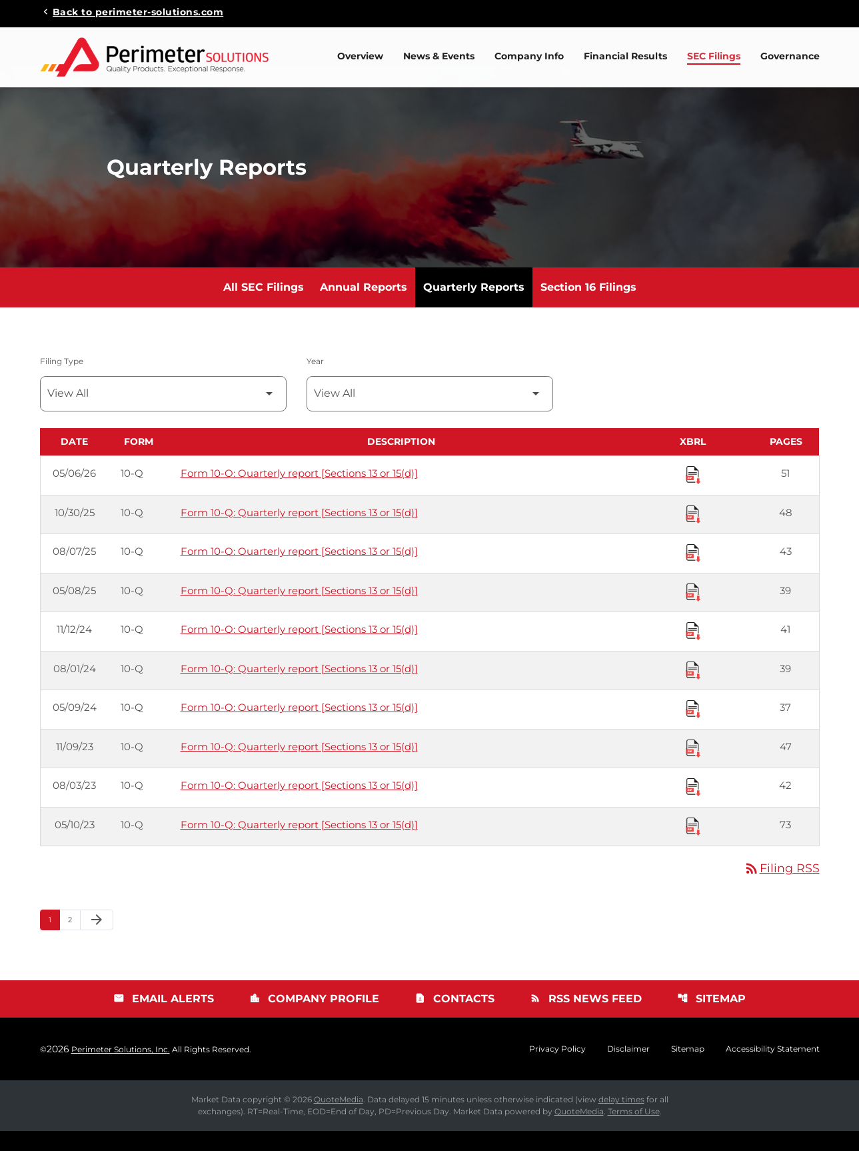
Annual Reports (363, 306)
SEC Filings (713, 56)
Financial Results (625, 56)
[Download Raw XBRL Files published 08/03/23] (693, 806)
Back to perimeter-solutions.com (138, 11)
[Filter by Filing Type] (163, 413)
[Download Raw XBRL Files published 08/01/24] (693, 689)
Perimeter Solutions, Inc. (120, 1069)
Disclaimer (628, 1069)
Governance (790, 56)
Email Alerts (163, 1018)
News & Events (438, 56)
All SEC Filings (263, 306)
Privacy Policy (557, 1069)
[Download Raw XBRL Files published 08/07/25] (693, 571)
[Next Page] (96, 939)
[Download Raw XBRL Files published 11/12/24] (693, 650)
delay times (621, 1119)
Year (315, 380)
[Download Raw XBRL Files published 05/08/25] (693, 611)
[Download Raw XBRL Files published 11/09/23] (693, 767)
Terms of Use (634, 1131)
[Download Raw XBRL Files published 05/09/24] (693, 728)
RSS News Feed (586, 1018)
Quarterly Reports (473, 306)
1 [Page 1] (54, 939)
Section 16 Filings (588, 306)
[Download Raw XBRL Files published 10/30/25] (693, 533)
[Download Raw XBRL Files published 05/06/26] (693, 493)
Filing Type (61, 380)
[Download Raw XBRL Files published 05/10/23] (693, 845)
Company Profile (314, 1018)
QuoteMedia (338, 1119)
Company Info (529, 56)
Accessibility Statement (773, 1069)
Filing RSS (782, 887)
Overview (360, 56)
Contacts (454, 1018)
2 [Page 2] (74, 939)
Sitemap (711, 1018)
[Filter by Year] (430, 413)
